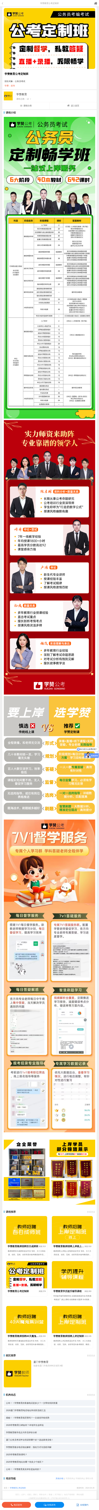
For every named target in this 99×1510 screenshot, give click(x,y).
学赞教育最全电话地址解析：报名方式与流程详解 (28, 1447)
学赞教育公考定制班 (18, 1488)
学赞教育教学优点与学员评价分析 (21, 1432)
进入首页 (73, 105)
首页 (5, 1488)
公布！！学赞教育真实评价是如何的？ (23, 1469)
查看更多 (91, 1212)
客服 (50, 1495)
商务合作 (42, 1495)
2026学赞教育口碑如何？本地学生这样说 (25, 1425)
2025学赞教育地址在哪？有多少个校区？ (25, 1462)
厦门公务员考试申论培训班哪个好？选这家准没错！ (29, 1440)
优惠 (29, 1495)
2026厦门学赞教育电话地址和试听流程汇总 (26, 1410)
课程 (35, 1495)
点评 (23, 1495)
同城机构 (79, 1478)
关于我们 (58, 1495)
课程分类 (26, 106)
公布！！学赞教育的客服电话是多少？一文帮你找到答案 (32, 1403)
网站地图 (80, 1495)
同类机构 (69, 1478)
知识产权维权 (69, 1495)
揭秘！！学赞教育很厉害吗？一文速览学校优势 (27, 1418)
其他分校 (59, 1478)
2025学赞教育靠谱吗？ (16, 1454)
